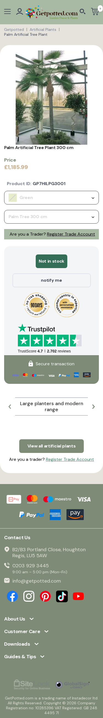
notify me (51, 280)
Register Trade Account (71, 234)
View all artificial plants (51, 446)
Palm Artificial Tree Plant (26, 34)
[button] (9, 406)
